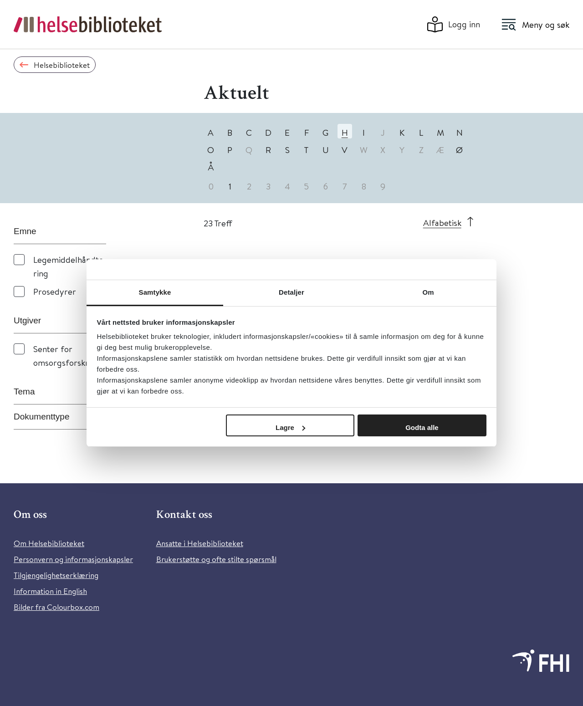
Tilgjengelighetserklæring (56, 575)
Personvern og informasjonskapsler (73, 559)
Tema (24, 391)
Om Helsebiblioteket (49, 543)
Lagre (290, 427)
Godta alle (422, 427)
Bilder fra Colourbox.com (56, 607)
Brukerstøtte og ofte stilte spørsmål (216, 559)
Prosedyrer (54, 291)
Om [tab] (428, 292)
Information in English (50, 591)
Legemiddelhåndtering (68, 266)
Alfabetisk (442, 222)
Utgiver (27, 320)
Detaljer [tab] (291, 292)
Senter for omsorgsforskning (67, 355)
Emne (25, 231)
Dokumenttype (42, 416)
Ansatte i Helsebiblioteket (199, 543)
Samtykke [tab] (155, 292)
